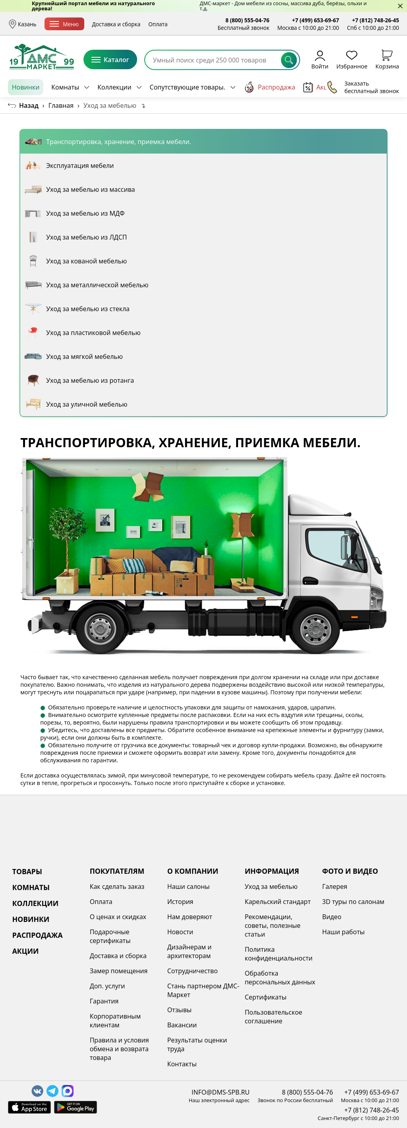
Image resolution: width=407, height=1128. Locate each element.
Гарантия (104, 1001)
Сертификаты (266, 997)
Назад (29, 105)
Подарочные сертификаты (110, 936)
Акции (319, 87)
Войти (319, 59)
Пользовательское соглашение (273, 1016)
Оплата (182, 24)
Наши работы (343, 931)
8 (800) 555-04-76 (247, 20)
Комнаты (65, 87)
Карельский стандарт (278, 901)
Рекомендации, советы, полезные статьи (272, 925)
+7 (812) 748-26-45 (375, 20)
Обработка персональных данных (280, 977)
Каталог (110, 59)
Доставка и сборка (140, 24)
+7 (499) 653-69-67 (315, 20)
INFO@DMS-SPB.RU (221, 1092)
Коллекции (114, 87)
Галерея (334, 886)
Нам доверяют (189, 916)
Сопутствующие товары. (187, 87)
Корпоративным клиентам (115, 1020)
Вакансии (182, 1025)
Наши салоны (188, 886)
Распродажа (269, 87)
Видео (331, 916)
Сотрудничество (192, 970)
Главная (61, 105)
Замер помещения (119, 970)
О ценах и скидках (118, 916)
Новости (180, 931)
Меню (88, 24)
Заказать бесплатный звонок (362, 87)
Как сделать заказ (117, 886)
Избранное (351, 59)
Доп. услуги (107, 986)
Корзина (387, 59)
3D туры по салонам (353, 901)
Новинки (25, 87)
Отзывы (179, 1009)
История (180, 901)
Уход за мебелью (271, 886)
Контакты (182, 1064)
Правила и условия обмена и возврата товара (119, 1049)
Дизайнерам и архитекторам (189, 951)
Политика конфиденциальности (279, 953)
